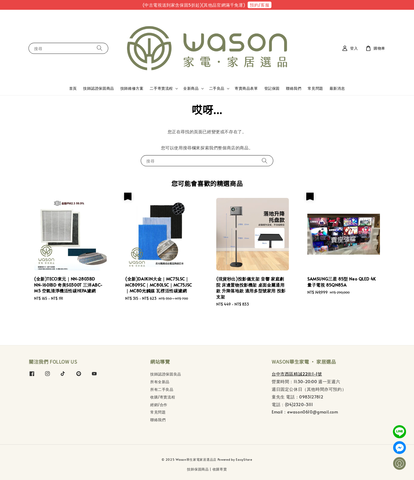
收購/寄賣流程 (162, 397)
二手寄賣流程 (161, 88)
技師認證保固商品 (98, 88)
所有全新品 (160, 381)
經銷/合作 (158, 404)
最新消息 (337, 88)
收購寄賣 (220, 469)
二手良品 (216, 88)
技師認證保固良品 (165, 374)
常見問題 (315, 88)
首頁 (73, 88)
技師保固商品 (198, 469)
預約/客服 (259, 5)
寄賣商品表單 (246, 88)
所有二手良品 (161, 389)
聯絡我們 (293, 88)
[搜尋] (99, 48)
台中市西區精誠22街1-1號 (297, 374)
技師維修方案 (132, 88)
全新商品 (191, 88)
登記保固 (272, 88)
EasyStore (244, 459)
